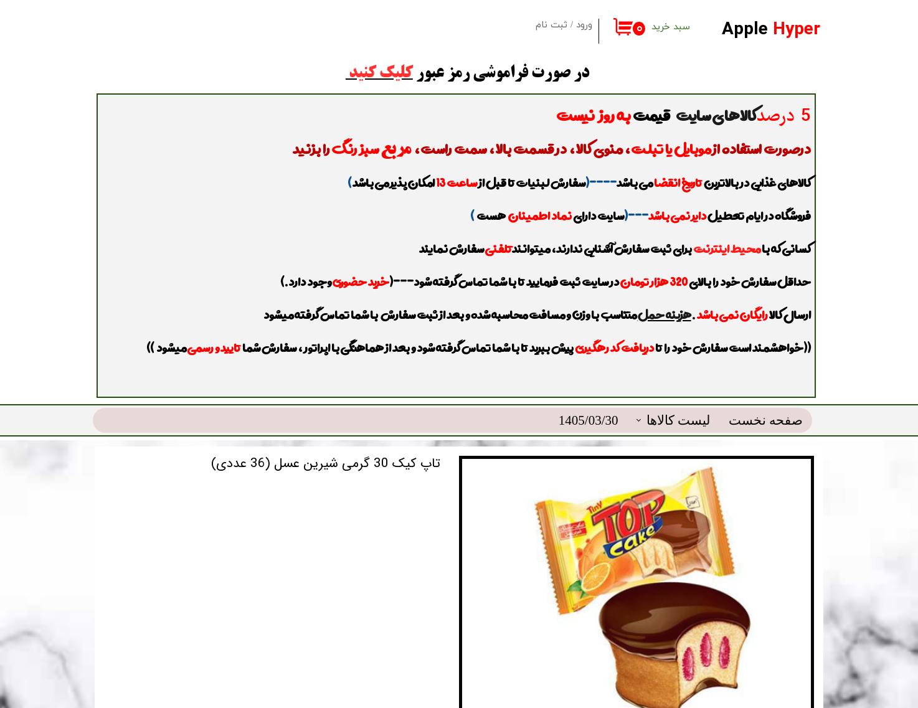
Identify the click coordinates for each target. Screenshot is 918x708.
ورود (584, 25)
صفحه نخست (766, 389)
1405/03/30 (588, 389)
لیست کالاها (678, 389)
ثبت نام (551, 25)
